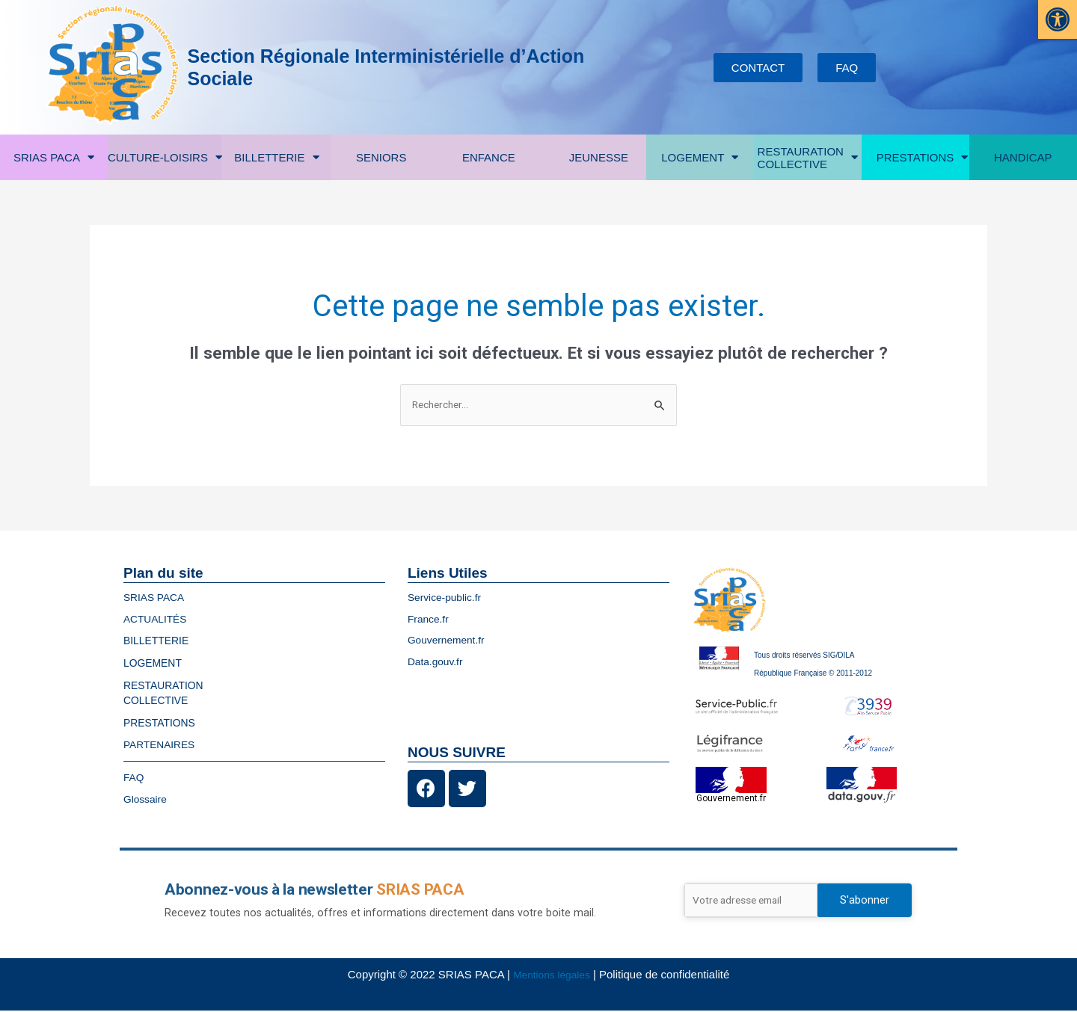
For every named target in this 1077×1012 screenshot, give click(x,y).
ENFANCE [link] (492, 157)
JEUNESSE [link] (602, 157)
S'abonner (864, 901)
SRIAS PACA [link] (53, 157)
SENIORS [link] (381, 157)
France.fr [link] (430, 620)
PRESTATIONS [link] (923, 157)
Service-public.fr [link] (448, 598)
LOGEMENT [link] (699, 157)
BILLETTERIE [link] (276, 157)
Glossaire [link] (147, 800)
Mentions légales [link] (551, 975)
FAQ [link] (134, 778)
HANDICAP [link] (1023, 157)
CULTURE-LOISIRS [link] (165, 157)
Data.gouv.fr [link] (438, 662)
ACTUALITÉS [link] (158, 620)
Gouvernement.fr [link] (450, 641)
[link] (1057, 19)
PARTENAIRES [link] (162, 745)
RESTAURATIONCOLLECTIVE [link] (808, 157)
